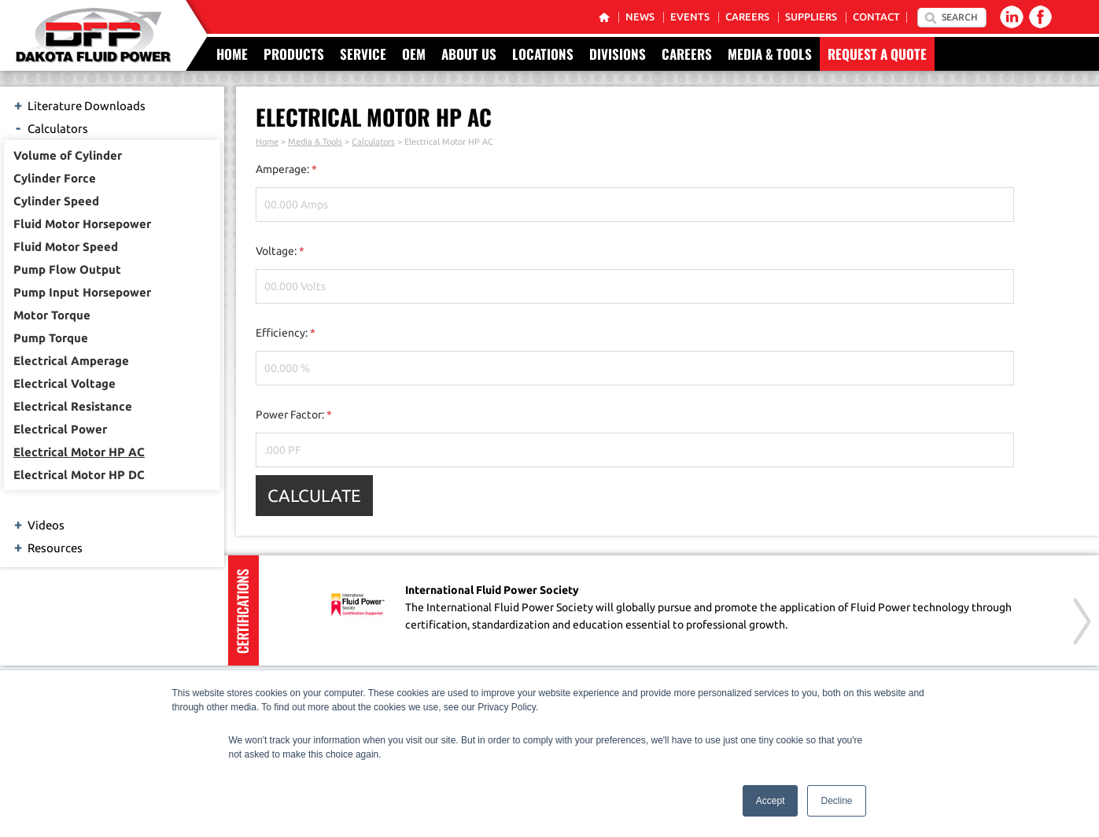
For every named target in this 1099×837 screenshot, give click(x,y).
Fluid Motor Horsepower (82, 223)
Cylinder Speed (56, 201)
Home (232, 54)
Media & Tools (770, 54)
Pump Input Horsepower (82, 292)
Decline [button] (836, 800)
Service (363, 54)
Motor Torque (51, 315)
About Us (468, 54)
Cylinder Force (54, 178)
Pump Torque (50, 338)
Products (294, 54)
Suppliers (811, 17)
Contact (876, 17)
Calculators (50, 127)
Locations (542, 54)
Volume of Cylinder (67, 155)
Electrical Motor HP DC (79, 474)
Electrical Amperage (71, 360)
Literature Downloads (79, 104)
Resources (47, 547)
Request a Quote (877, 54)
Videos (38, 524)
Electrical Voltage (64, 383)
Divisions (617, 54)
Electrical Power (60, 429)
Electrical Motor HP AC (79, 452)
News (640, 17)
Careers (747, 17)
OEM (414, 54)
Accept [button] (770, 800)
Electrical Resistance (72, 406)
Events (690, 17)
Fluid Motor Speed (65, 246)
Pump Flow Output (67, 269)
